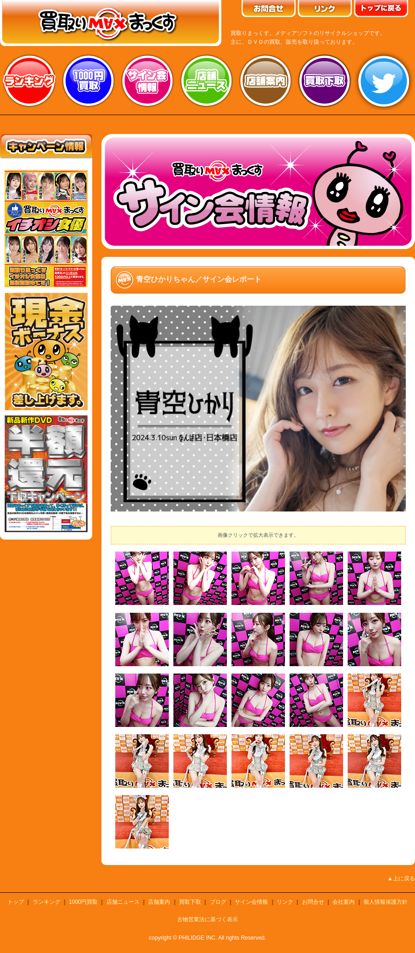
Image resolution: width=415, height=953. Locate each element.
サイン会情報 (147, 80)
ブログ (218, 902)
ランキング (29, 80)
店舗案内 (265, 80)
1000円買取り (88, 80)
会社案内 (343, 902)
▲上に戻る (401, 878)
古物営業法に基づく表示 (207, 919)
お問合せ (313, 902)
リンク (285, 902)
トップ (15, 902)
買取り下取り (324, 80)
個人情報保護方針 (385, 902)
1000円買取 (83, 902)
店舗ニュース (206, 80)
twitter (383, 80)
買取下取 (190, 902)
